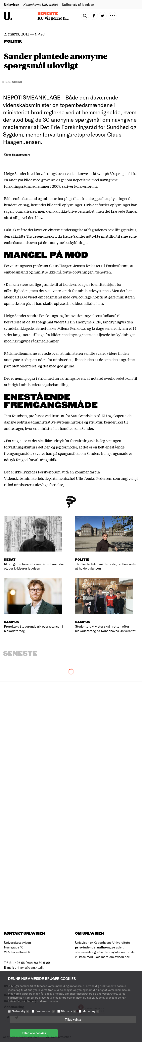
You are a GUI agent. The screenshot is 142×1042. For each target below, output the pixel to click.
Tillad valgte (73, 1019)
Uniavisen (11, 4)
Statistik (68, 1011)
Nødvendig (20, 1011)
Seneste (47, 13)
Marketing (90, 1011)
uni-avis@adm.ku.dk (29, 967)
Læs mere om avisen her (111, 957)
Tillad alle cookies (34, 1033)
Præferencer (45, 1011)
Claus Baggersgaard (17, 154)
